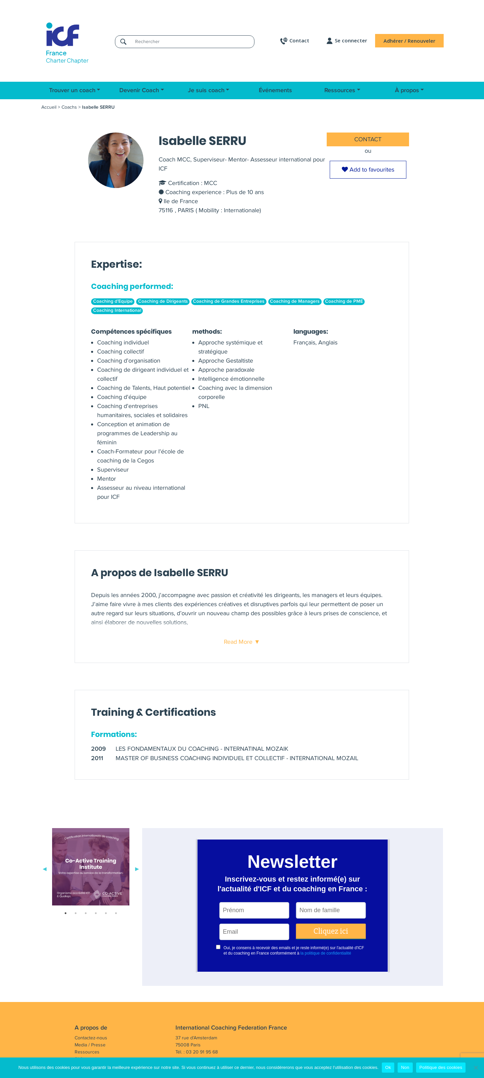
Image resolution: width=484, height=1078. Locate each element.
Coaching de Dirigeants (163, 301)
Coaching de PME (344, 301)
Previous (44, 868)
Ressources (339, 90)
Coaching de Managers (295, 301)
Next (137, 868)
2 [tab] (75, 913)
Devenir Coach (139, 90)
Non (405, 1067)
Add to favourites (368, 169)
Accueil (48, 107)
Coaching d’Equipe (113, 301)
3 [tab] (85, 913)
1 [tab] (65, 913)
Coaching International (117, 310)
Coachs (69, 107)
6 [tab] (116, 913)
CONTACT (367, 139)
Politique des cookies (440, 1067)
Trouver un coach (72, 90)
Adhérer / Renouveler (409, 40)
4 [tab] (95, 913)
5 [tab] (106, 913)
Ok (388, 1067)
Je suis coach (206, 90)
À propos (407, 90)
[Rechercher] (192, 41)
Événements (275, 90)
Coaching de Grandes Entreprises (229, 301)
